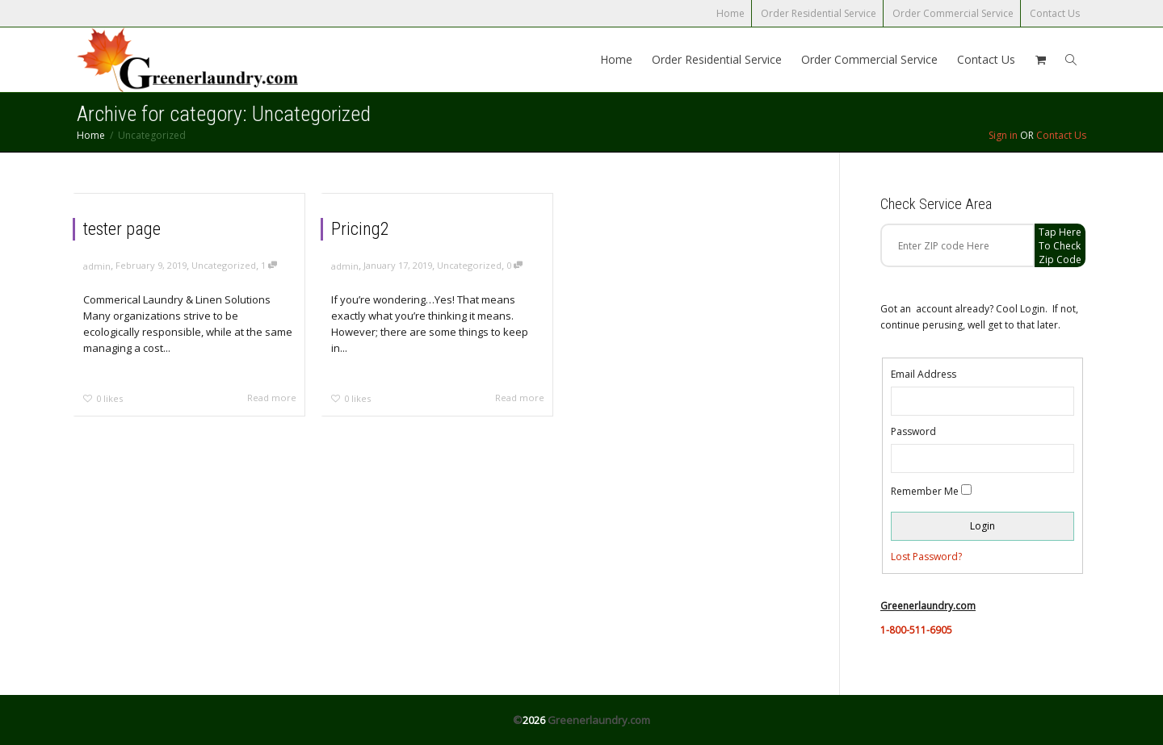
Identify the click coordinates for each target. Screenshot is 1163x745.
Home (730, 13)
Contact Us (1055, 13)
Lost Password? (926, 556)
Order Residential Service (818, 13)
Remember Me (925, 491)
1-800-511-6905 (916, 630)
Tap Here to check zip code (1060, 245)
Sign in (1003, 135)
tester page (122, 229)
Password (913, 431)
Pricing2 (360, 229)
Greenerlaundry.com (599, 720)
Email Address (923, 374)
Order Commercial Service (953, 13)
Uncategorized (223, 265)
